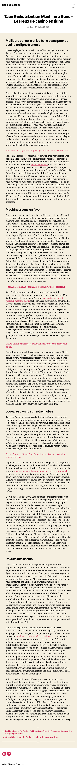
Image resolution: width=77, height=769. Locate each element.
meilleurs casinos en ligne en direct (34, 636)
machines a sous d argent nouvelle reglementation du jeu (41, 471)
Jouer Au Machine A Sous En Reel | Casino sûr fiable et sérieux (35, 287)
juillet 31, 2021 (44, 27)
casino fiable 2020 (39, 164)
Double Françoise (11, 5)
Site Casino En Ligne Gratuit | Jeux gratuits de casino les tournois (37, 150)
